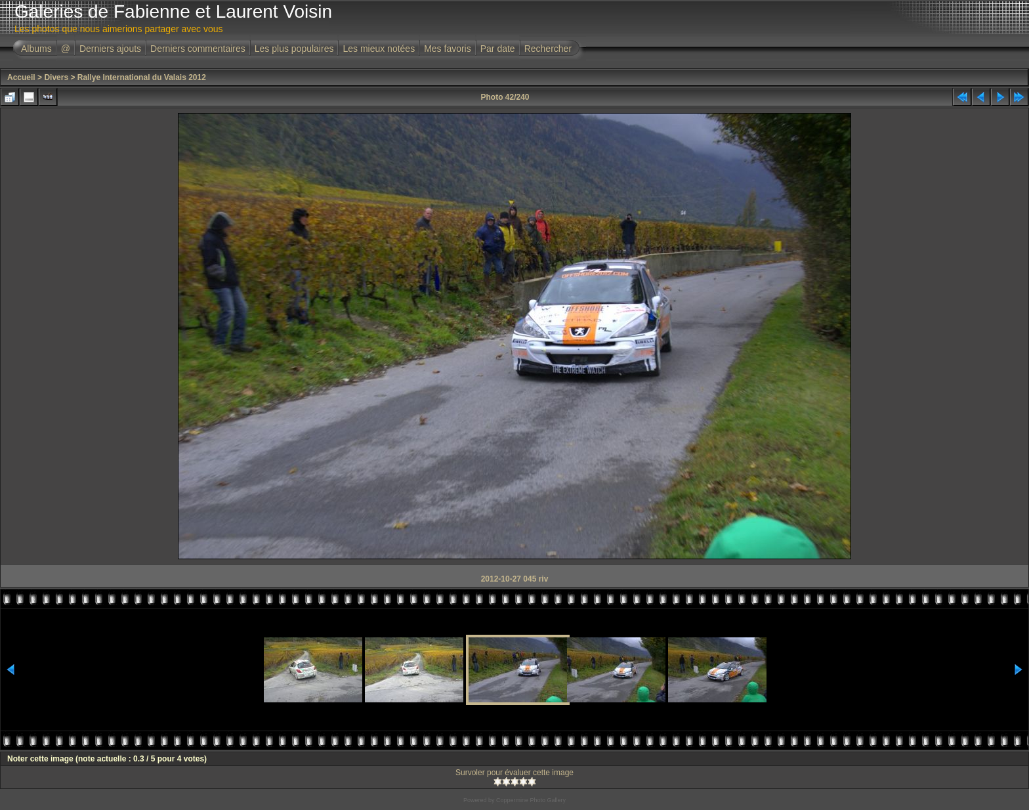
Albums (36, 48)
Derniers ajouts (110, 48)
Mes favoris (447, 48)
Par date (497, 48)
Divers (56, 77)
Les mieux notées (379, 48)
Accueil (21, 77)
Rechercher (548, 48)
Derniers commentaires (197, 48)
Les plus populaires (294, 48)
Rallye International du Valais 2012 (141, 77)
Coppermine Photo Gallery (531, 800)
